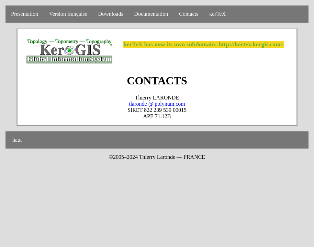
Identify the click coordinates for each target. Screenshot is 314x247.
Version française (68, 14)
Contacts (188, 14)
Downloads (110, 14)
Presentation (24, 14)
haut (16, 140)
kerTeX (217, 14)
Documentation (151, 14)
